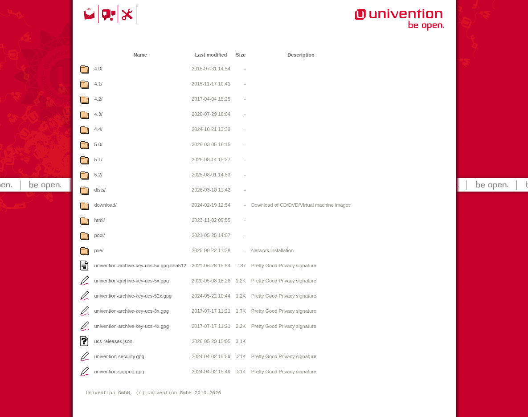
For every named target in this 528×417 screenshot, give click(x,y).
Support (128, 14)
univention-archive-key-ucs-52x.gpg (133, 295)
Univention (381, 24)
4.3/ (98, 114)
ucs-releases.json (113, 341)
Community (109, 14)
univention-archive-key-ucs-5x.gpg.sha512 (140, 265)
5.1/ (98, 159)
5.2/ (98, 174)
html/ (99, 220)
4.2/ (98, 99)
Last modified (211, 54)
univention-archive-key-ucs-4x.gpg (131, 326)
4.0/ (98, 68)
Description (301, 54)
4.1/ (98, 83)
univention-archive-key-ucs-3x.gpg (131, 311)
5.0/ (98, 144)
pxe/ (99, 250)
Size (241, 54)
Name (140, 54)
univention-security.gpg (119, 356)
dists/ (100, 189)
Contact (90, 14)
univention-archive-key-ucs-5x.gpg (131, 280)
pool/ (99, 235)
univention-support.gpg (119, 371)
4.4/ (98, 129)
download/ (105, 205)
